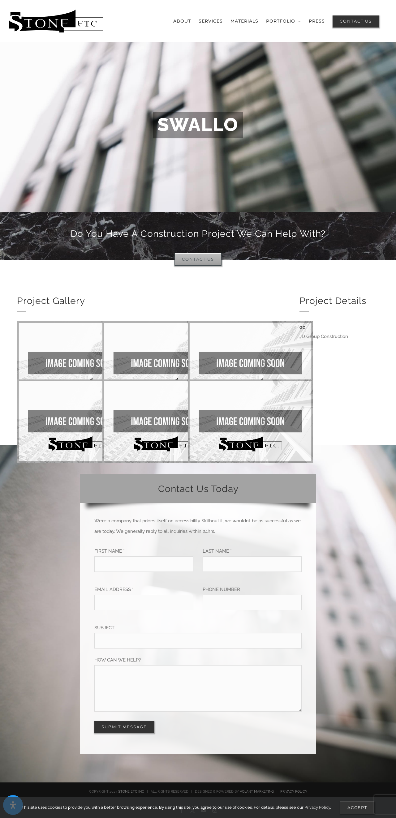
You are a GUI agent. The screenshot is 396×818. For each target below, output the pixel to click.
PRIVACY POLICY (293, 792)
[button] (283, 21)
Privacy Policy (317, 807)
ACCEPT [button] (357, 807)
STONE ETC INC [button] (131, 792)
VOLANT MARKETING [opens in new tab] (257, 792)
